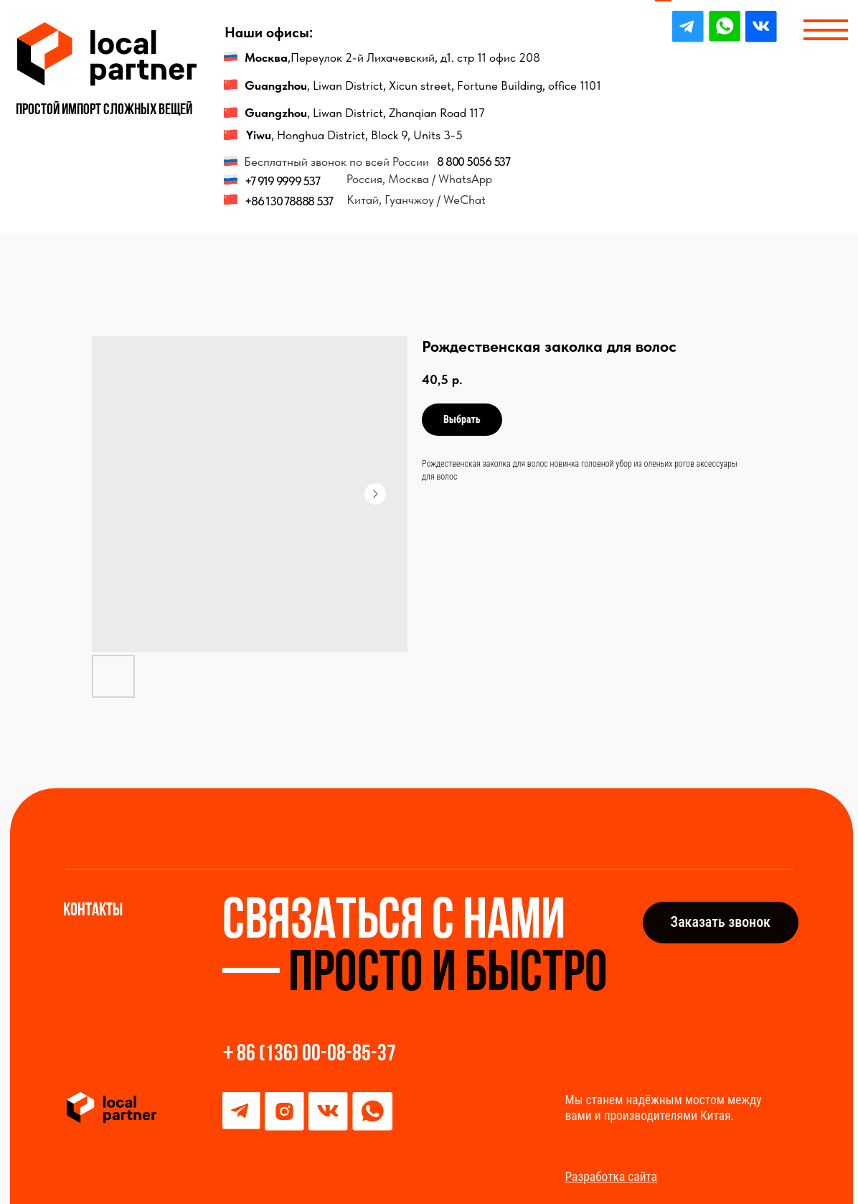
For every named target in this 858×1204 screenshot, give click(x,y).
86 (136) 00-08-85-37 (316, 1054)
